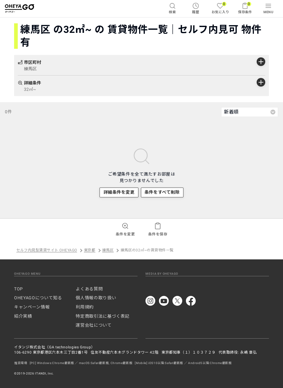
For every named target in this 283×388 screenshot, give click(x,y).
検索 (172, 8)
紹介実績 (23, 316)
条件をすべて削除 (162, 192)
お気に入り (220, 8)
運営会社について (93, 325)
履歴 (195, 8)
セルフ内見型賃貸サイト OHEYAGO (46, 250)
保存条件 (245, 8)
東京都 (89, 250)
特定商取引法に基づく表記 (103, 316)
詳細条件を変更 (119, 192)
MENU (268, 8)
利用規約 (85, 307)
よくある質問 (89, 288)
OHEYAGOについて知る (38, 297)
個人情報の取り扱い (96, 297)
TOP (18, 288)
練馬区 (108, 250)
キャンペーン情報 (32, 307)
